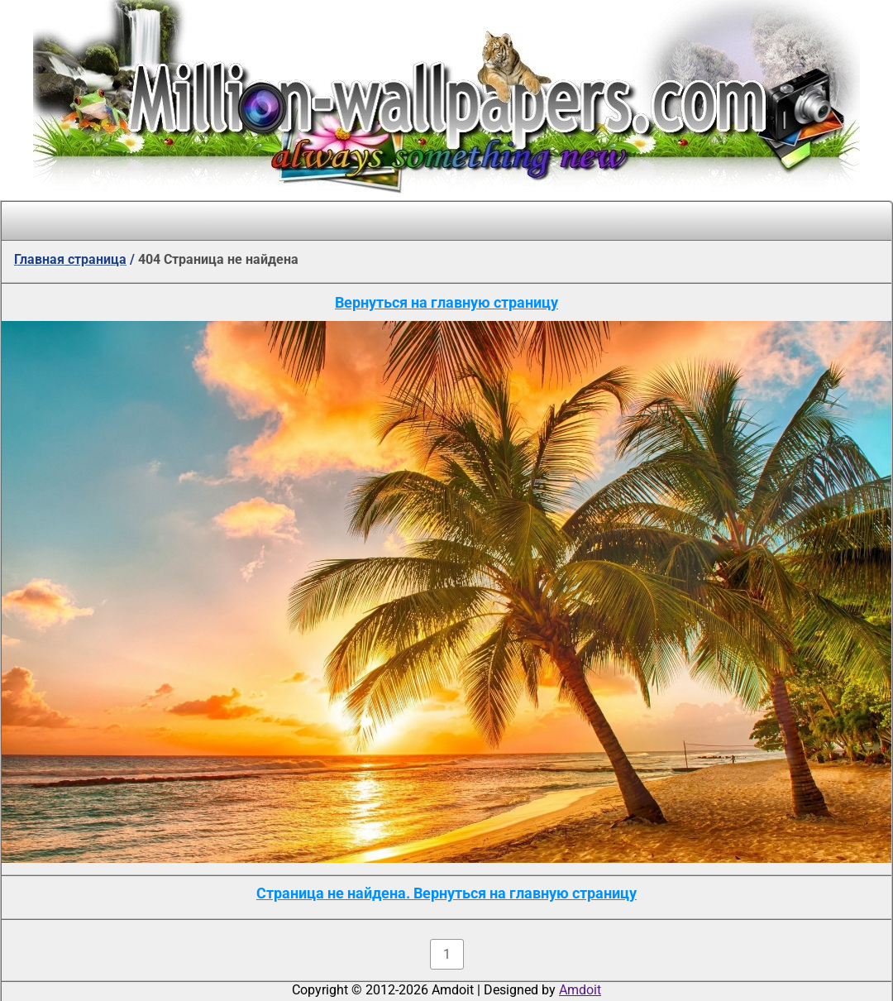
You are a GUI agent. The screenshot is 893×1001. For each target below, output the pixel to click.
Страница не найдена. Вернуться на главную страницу (446, 893)
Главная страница (70, 259)
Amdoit (580, 990)
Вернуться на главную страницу (446, 302)
